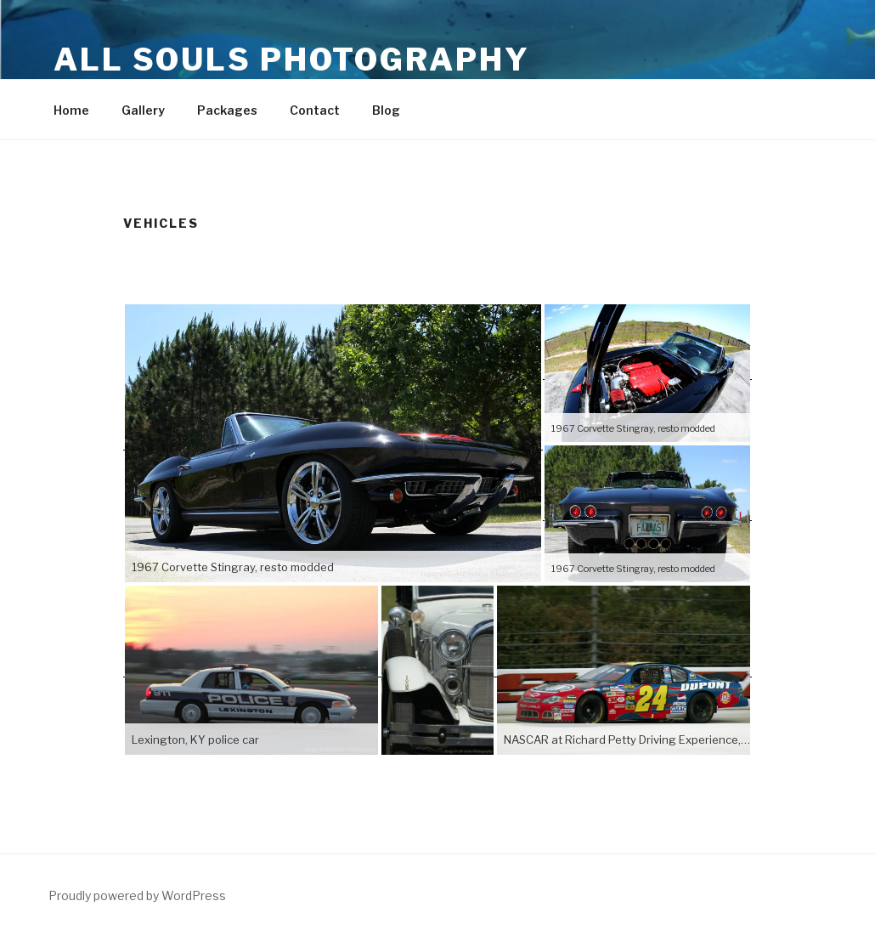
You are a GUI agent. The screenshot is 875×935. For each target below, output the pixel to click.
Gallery (143, 110)
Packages (227, 110)
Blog (386, 110)
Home (71, 110)
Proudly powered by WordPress (137, 895)
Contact (315, 110)
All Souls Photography (291, 59)
